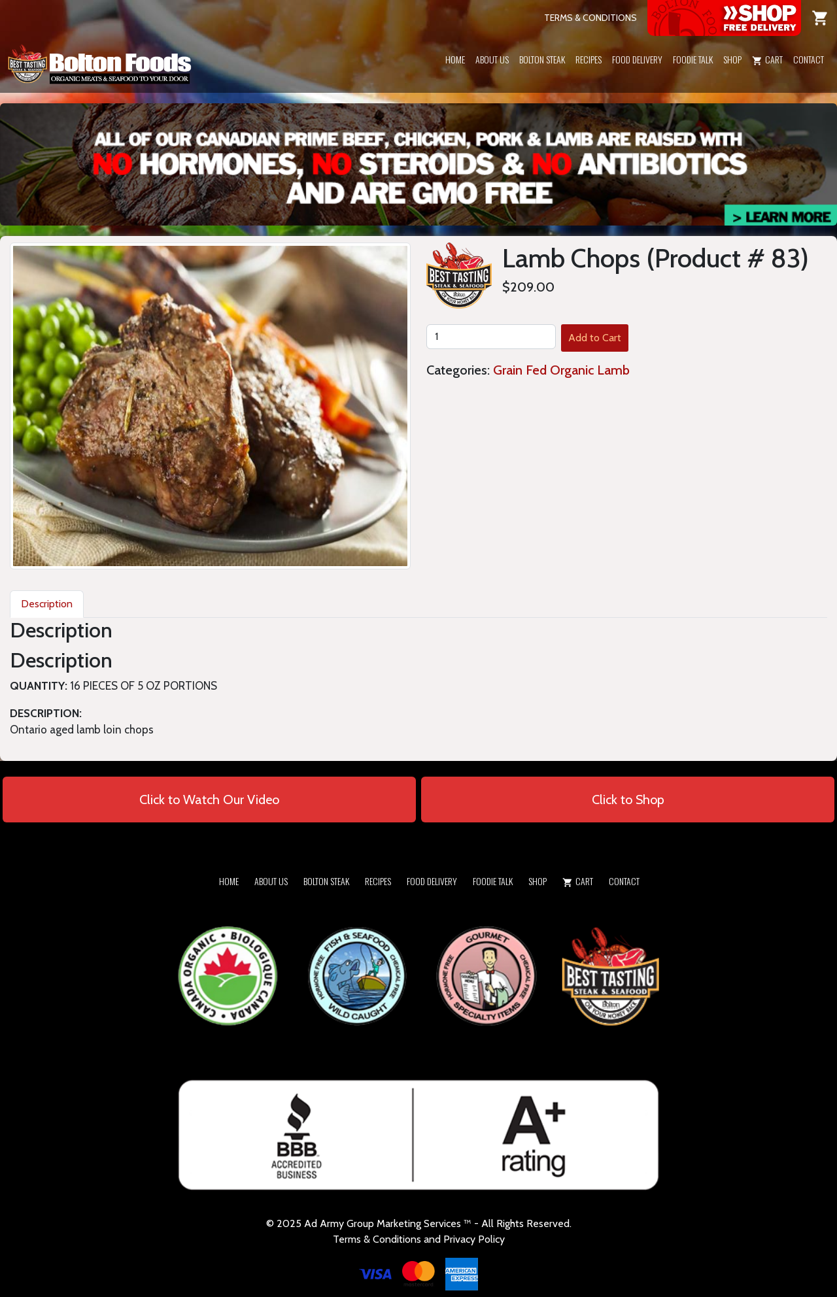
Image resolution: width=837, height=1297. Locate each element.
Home (455, 59)
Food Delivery (637, 59)
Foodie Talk (693, 59)
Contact (808, 59)
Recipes (588, 59)
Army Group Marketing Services (390, 1223)
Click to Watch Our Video (209, 799)
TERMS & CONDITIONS (590, 18)
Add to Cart (594, 337)
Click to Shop (628, 799)
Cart (767, 59)
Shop (732, 59)
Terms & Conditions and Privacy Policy (419, 1239)
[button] (732, 76)
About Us (492, 59)
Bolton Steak (542, 59)
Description (47, 604)
